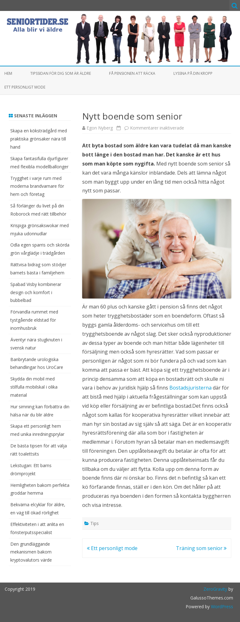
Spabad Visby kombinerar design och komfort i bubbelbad (35, 292)
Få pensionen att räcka (132, 73)
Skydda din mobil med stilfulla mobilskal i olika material (34, 387)
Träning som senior (201, 548)
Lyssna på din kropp (192, 73)
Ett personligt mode (24, 87)
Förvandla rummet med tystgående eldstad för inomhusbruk (34, 320)
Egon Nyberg (100, 128)
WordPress (221, 606)
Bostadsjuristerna (190, 387)
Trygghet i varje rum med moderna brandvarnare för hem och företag (37, 186)
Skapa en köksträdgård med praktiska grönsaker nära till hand (38, 139)
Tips (94, 523)
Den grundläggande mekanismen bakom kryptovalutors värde (31, 552)
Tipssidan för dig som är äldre (60, 73)
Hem (8, 73)
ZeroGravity (215, 589)
